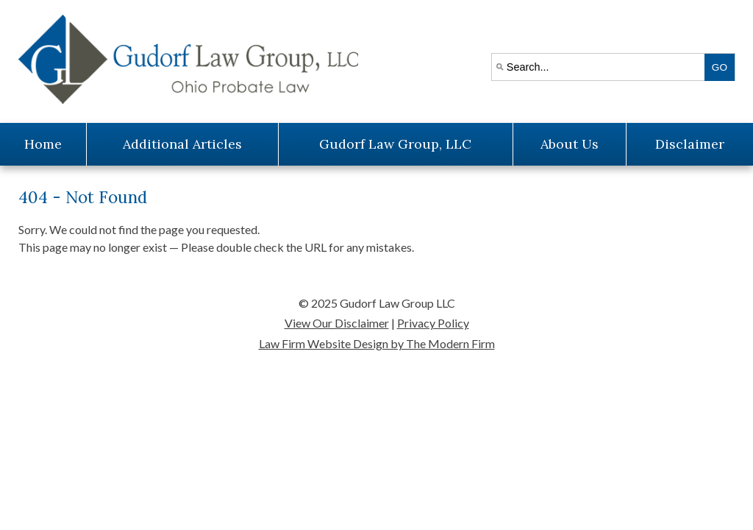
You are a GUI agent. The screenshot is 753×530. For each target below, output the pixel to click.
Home (43, 143)
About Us (569, 143)
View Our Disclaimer (337, 323)
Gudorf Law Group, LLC (395, 143)
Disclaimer (689, 143)
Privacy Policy (433, 323)
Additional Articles (182, 143)
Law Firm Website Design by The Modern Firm (377, 343)
